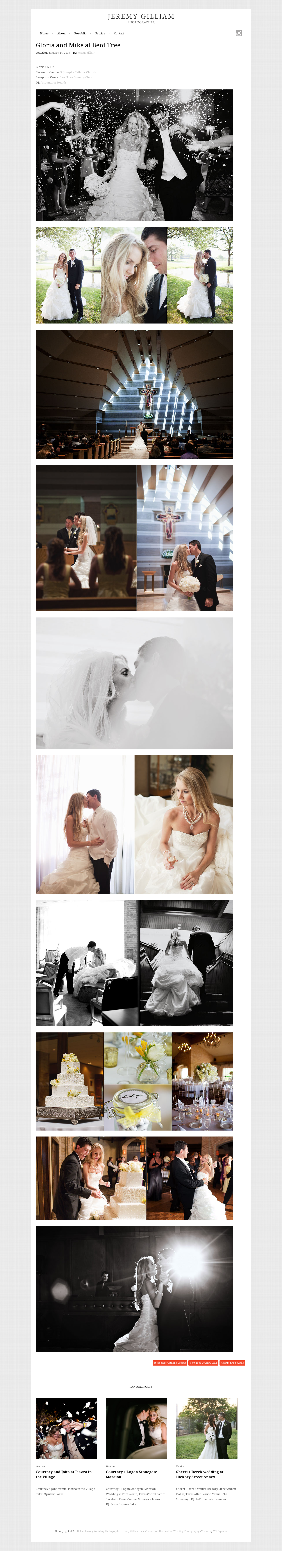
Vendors (40, 1466)
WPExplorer (220, 1531)
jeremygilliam (86, 52)
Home (44, 33)
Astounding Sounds (53, 82)
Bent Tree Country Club (76, 77)
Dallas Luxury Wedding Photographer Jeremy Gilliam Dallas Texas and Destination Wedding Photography (138, 1531)
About (61, 33)
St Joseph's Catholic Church (170, 1362)
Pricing (100, 33)
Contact (119, 33)
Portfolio (80, 33)
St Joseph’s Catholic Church (78, 72)
